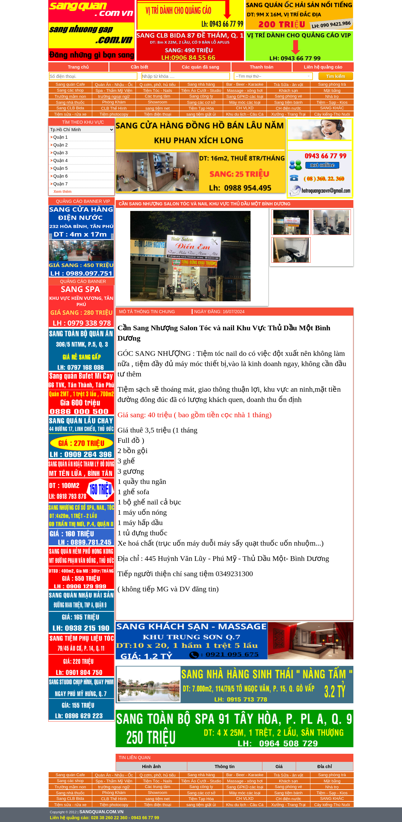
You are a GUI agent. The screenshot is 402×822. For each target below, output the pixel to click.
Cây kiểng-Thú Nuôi (332, 114)
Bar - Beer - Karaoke (244, 84)
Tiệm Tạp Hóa (201, 108)
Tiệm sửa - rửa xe (70, 114)
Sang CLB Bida (70, 108)
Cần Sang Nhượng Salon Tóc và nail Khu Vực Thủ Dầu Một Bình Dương (204, 203)
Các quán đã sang (200, 67)
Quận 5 (60, 168)
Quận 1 (60, 137)
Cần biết (139, 67)
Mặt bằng (332, 90)
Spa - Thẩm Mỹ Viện (113, 90)
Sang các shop (70, 90)
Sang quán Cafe (70, 84)
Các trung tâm (157, 96)
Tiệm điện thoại (157, 114)
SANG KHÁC (332, 108)
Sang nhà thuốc (70, 102)
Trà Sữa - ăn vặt (288, 84)
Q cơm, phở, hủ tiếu (158, 84)
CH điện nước (288, 108)
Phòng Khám (114, 102)
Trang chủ (78, 67)
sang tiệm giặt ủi (201, 114)
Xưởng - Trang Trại (288, 114)
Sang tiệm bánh (288, 102)
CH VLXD (244, 108)
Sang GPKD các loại (244, 96)
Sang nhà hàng (201, 84)
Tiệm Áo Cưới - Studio (201, 90)
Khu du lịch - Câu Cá (244, 114)
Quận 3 (60, 152)
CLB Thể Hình (114, 108)
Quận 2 (60, 144)
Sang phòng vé (288, 96)
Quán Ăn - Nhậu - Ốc (114, 84)
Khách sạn (288, 90)
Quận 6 (60, 176)
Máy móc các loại (244, 102)
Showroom (157, 102)
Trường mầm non (70, 96)
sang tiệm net (158, 108)
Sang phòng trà (332, 84)
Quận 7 (60, 183)
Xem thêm (62, 191)
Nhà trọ (332, 96)
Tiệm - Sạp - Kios (332, 102)
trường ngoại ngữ (114, 96)
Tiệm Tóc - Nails (157, 90)
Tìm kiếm (335, 76)
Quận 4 (60, 160)
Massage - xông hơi (244, 90)
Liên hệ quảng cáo (323, 67)
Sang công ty (201, 96)
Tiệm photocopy (114, 114)
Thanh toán (261, 67)
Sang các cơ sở (201, 102)
